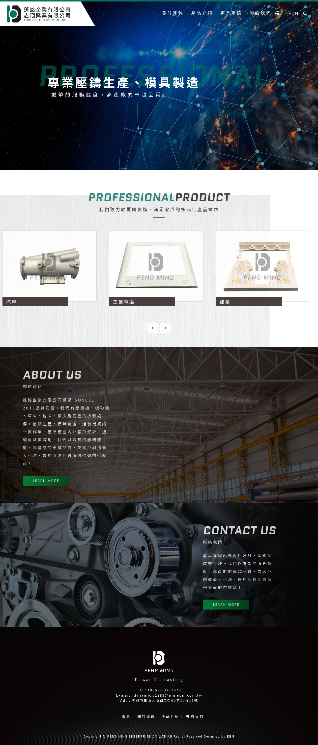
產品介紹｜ (173, 716)
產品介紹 (202, 13)
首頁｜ (128, 716)
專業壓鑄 (231, 13)
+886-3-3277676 (164, 689)
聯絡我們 (260, 13)
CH (284, 13)
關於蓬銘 (173, 13)
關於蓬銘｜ (148, 716)
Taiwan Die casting (159, 679)
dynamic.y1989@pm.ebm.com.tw (168, 695)
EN (295, 13)
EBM (230, 736)
